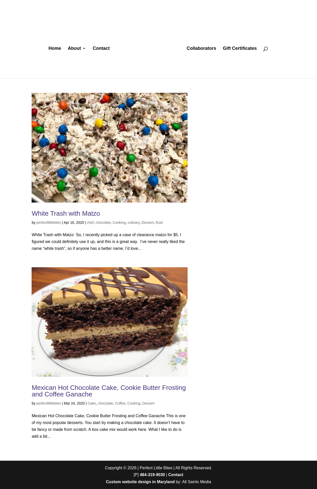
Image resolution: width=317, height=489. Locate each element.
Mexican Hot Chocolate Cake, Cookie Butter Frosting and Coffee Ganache (109, 391)
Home (55, 49)
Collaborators (201, 49)
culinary (134, 222)
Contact (101, 49)
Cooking (119, 222)
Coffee (120, 403)
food (159, 222)
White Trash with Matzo (66, 213)
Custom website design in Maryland (140, 482)
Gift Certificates (240, 49)
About (74, 49)
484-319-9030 (152, 475)
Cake (92, 403)
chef (90, 222)
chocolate (103, 222)
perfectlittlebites (48, 222)
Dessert (148, 222)
